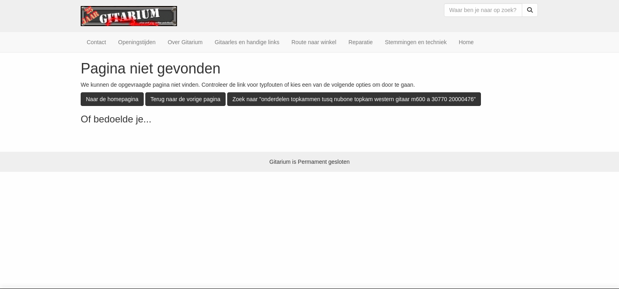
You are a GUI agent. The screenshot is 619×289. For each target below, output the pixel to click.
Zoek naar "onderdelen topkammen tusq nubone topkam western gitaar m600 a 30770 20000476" (354, 99)
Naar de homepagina (112, 99)
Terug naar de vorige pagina (185, 99)
